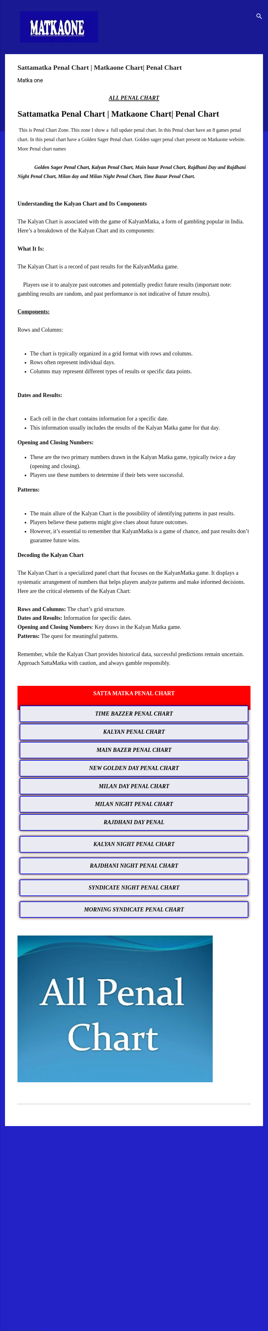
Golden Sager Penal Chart (61, 167)
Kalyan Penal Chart (112, 167)
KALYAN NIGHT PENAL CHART (134, 844)
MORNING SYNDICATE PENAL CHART (134, 909)
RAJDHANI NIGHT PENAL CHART (134, 866)
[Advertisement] (134, 1179)
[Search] (259, 17)
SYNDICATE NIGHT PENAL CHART (134, 888)
